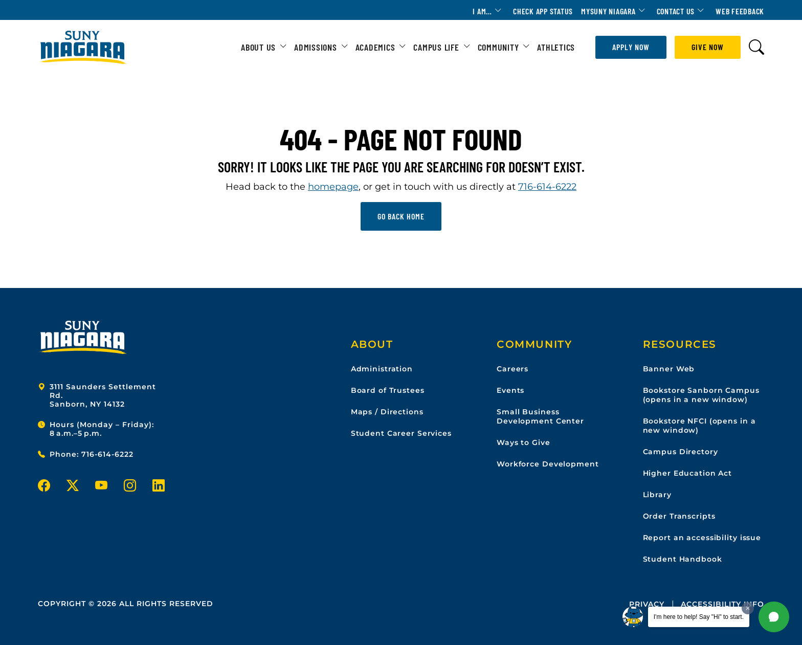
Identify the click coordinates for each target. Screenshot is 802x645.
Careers (512, 368)
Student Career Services (401, 433)
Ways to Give (523, 442)
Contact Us (676, 11)
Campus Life (436, 47)
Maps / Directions (387, 411)
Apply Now (631, 47)
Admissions (315, 47)
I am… (482, 11)
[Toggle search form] (756, 47)
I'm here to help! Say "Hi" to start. (699, 616)
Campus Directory (680, 451)
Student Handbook (682, 559)
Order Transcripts (679, 516)
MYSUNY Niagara (608, 11)
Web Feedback (740, 11)
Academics (375, 47)
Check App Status (543, 11)
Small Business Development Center (540, 416)
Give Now (708, 47)
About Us (258, 47)
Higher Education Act (687, 473)
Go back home (401, 216)
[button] (774, 617)
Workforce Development (547, 464)
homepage (333, 186)
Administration (382, 368)
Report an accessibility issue (702, 537)
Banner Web (669, 368)
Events (510, 390)
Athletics (556, 47)
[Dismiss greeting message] (748, 608)
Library (657, 494)
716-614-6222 (547, 186)
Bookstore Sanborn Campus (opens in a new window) (701, 395)
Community (498, 47)
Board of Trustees (388, 390)
